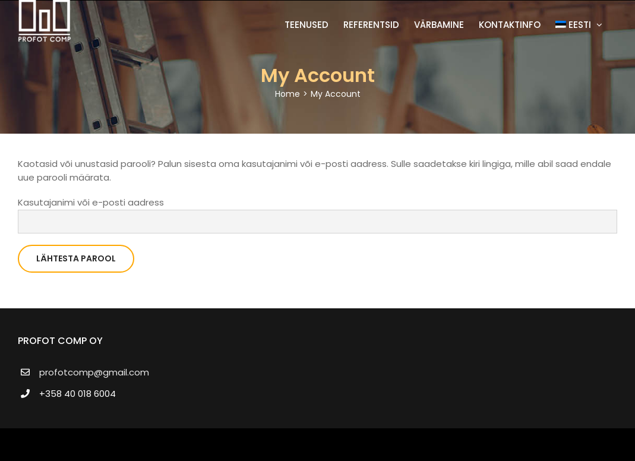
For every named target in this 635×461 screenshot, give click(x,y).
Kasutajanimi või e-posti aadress (91, 202)
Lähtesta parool (76, 258)
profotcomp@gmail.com (94, 372)
